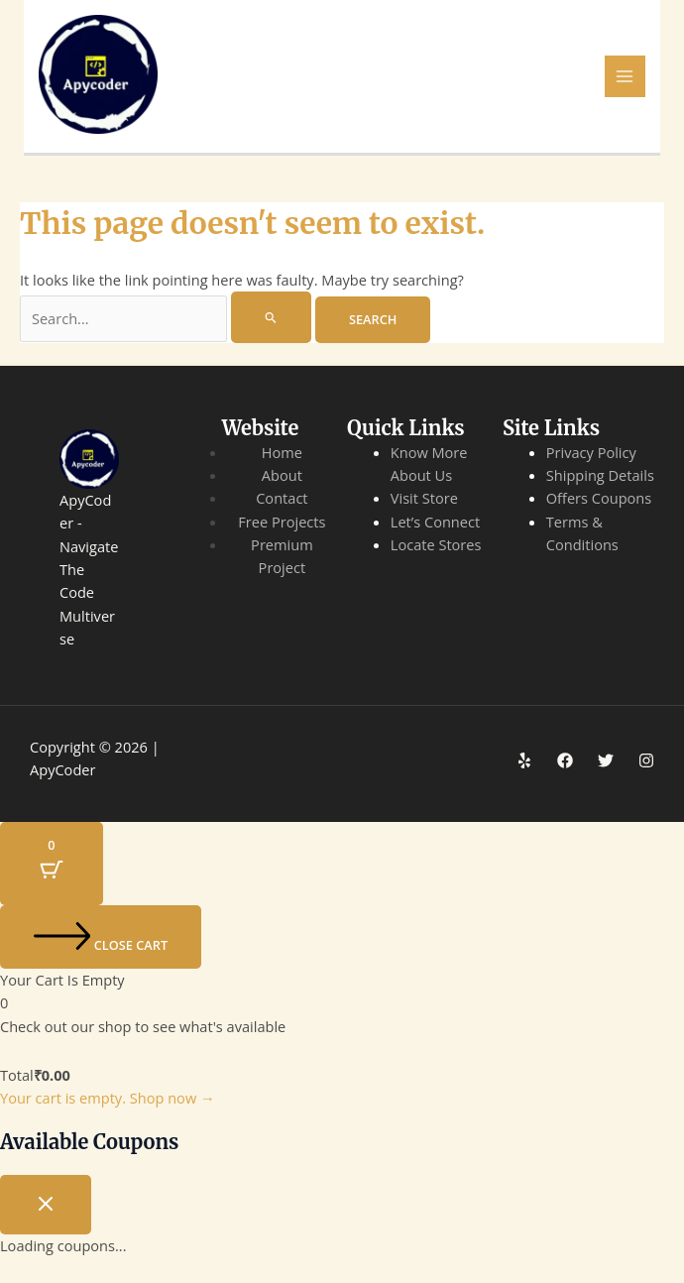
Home (282, 452)
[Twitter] (606, 760)
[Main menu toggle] (625, 76)
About (282, 475)
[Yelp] (524, 760)
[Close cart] (100, 937)
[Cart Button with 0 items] (51, 864)
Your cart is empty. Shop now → (107, 1098)
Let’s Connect (435, 521)
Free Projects (281, 521)
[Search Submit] (271, 317)
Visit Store (424, 498)
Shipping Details (600, 475)
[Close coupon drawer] (45, 1204)
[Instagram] (646, 760)
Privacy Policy (591, 452)
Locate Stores (436, 544)
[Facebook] (565, 760)
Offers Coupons (599, 498)
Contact (281, 498)
